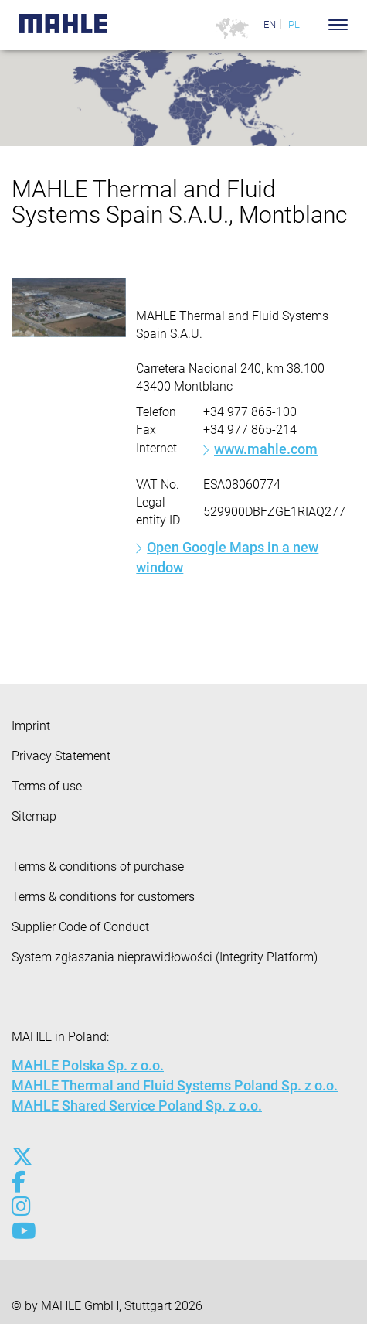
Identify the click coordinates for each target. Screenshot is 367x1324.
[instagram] (21, 1206)
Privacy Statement (61, 756)
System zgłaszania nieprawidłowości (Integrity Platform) (165, 957)
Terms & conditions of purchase (98, 866)
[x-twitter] (21, 1157)
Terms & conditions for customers (103, 896)
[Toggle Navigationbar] (338, 25)
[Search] (315, 25)
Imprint (31, 725)
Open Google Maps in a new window (227, 557)
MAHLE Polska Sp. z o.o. (88, 1065)
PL (294, 24)
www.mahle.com (266, 449)
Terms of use (47, 786)
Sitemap (34, 816)
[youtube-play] (21, 1231)
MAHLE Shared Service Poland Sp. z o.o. (137, 1105)
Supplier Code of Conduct (80, 927)
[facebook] (21, 1182)
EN (269, 24)
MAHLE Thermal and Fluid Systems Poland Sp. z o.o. (175, 1085)
